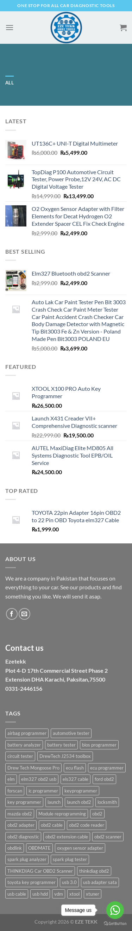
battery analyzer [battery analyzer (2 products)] (24, 745)
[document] (66, 638)
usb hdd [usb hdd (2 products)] (40, 894)
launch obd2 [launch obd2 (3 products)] (79, 802)
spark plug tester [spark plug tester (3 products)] (70, 859)
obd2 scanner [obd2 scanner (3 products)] (107, 836)
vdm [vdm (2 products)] (58, 894)
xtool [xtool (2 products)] (74, 894)
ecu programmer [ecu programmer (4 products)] (107, 768)
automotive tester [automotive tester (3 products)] (71, 733)
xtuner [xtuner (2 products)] (92, 894)
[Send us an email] (24, 614)
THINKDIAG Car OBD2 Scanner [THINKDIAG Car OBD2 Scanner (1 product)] (40, 871)
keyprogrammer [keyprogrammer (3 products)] (80, 791)
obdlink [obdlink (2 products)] (14, 848)
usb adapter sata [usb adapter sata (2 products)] (100, 882)
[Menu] (9, 27)
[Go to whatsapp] (115, 910)
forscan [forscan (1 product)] (14, 791)
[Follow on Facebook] (12, 614)
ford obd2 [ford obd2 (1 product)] (104, 779)
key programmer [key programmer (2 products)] (24, 802)
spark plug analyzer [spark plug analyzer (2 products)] (26, 859)
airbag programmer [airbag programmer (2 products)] (26, 733)
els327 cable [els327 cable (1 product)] (75, 779)
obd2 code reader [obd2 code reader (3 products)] (86, 825)
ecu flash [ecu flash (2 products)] (75, 768)
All (9, 83)
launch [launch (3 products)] (54, 802)
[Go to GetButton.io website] (115, 923)
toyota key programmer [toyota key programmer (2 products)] (31, 882)
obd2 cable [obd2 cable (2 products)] (52, 825)
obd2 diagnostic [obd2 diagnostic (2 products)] (23, 836)
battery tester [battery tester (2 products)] (61, 745)
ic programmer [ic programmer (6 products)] (43, 791)
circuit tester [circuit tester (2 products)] (20, 756)
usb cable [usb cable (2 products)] (16, 894)
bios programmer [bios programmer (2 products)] (99, 745)
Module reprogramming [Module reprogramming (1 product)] (62, 814)
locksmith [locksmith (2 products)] (107, 802)
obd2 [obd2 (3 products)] (97, 814)
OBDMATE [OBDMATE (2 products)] (39, 848)
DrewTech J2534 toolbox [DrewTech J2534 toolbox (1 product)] (65, 756)
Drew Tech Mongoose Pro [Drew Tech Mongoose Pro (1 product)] (33, 768)
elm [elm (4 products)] (11, 779)
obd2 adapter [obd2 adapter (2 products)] (20, 825)
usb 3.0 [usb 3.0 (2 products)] (69, 882)
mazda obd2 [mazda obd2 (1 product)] (19, 814)
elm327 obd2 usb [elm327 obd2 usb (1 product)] (38, 779)
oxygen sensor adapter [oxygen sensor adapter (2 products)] (80, 848)
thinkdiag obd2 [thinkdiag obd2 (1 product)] (94, 871)
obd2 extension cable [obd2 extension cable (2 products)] (66, 836)
